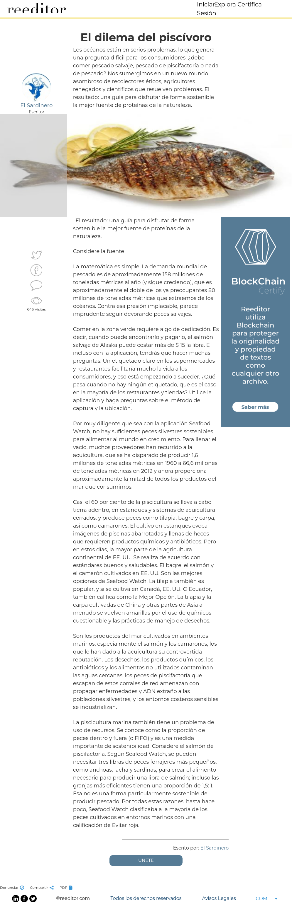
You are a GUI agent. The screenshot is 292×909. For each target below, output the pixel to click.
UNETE (146, 860)
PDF (67, 887)
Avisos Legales (219, 898)
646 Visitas (36, 303)
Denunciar (13, 887)
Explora (225, 4)
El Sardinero (214, 848)
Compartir (42, 887)
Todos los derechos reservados (145, 898)
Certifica (249, 4)
